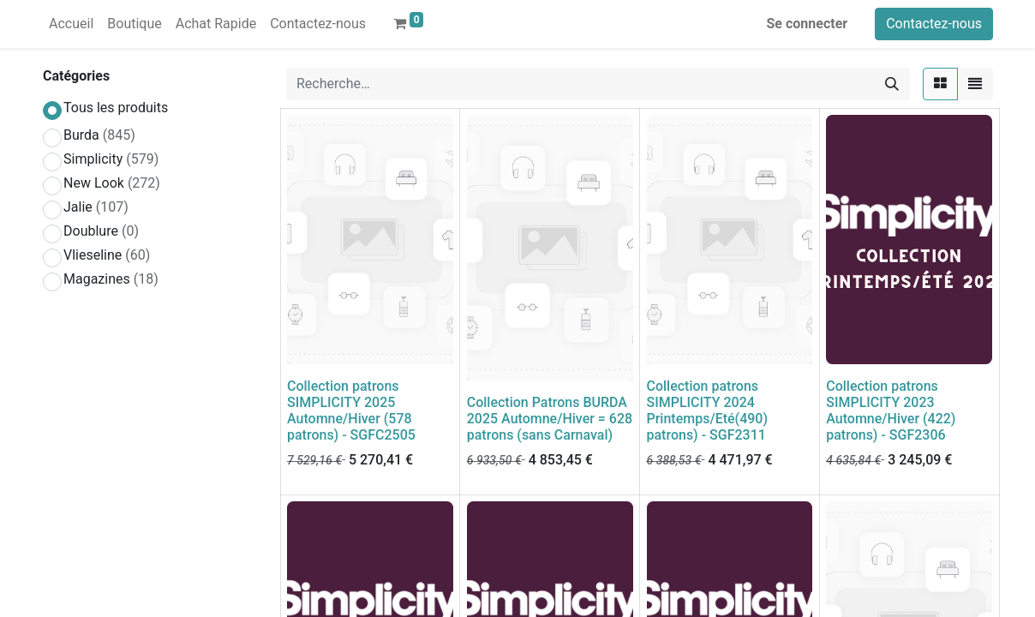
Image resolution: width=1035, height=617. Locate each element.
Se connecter (807, 23)
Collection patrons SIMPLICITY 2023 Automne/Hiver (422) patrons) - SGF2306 (890, 411)
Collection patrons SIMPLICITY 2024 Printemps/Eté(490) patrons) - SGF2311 (708, 411)
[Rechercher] (892, 84)
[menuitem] (71, 24)
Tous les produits (115, 107)
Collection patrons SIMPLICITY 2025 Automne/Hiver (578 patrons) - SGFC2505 (351, 411)
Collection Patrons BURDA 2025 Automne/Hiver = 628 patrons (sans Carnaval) (549, 418)
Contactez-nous (934, 23)
